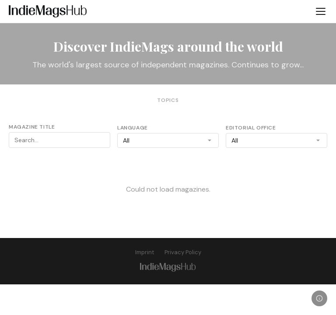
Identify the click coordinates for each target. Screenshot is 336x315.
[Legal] (319, 298)
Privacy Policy (182, 252)
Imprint (144, 252)
